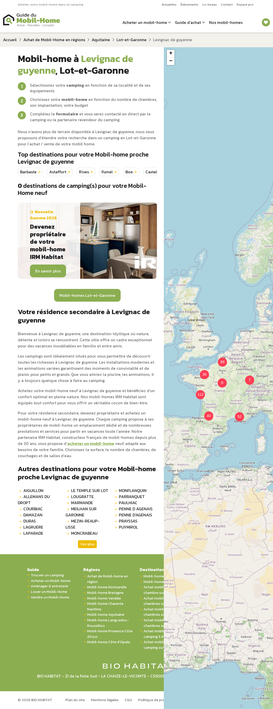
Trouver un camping (47, 575)
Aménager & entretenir (49, 586)
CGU (128, 700)
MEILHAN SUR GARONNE (81, 512)
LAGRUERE (33, 527)
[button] (219, 379)
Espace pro (245, 4)
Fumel (107, 172)
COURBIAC (33, 509)
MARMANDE (82, 503)
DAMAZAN (32, 515)
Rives (84, 172)
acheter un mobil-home (90, 443)
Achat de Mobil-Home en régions (54, 40)
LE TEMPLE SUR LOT (89, 490)
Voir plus (87, 544)
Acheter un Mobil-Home (50, 580)
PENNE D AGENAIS (136, 509)
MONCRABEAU (84, 533)
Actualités (169, 4)
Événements (189, 4)
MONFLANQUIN (133, 490)
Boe (129, 172)
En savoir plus (48, 271)
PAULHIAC (128, 503)
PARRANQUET (132, 497)
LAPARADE (33, 533)
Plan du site (75, 700)
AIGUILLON (33, 490)
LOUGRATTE (82, 497)
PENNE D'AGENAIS (135, 515)
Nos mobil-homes (226, 22)
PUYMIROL (128, 527)
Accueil (10, 40)
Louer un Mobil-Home (49, 591)
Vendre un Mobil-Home (50, 597)
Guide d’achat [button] (188, 22)
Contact (227, 4)
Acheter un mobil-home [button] (144, 22)
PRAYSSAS (128, 521)
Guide (33, 569)
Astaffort (57, 172)
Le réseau (209, 4)
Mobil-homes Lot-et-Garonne (87, 295)
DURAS (29, 521)
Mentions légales (105, 700)
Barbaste (28, 172)
